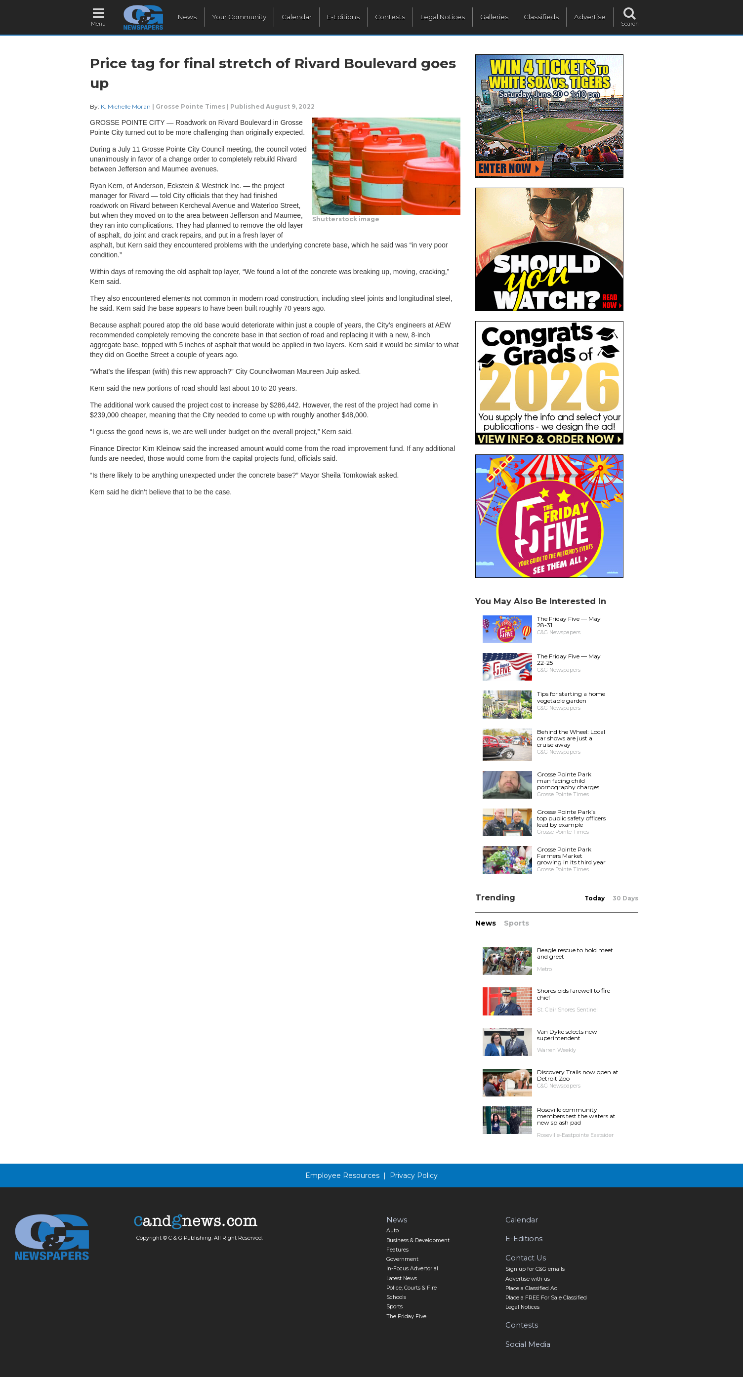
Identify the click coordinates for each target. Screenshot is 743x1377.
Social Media (527, 1344)
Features (397, 1250)
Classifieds (541, 17)
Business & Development (418, 1240)
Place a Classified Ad (531, 1288)
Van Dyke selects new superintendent (567, 1035)
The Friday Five (406, 1316)
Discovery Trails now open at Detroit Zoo (578, 1075)
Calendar (297, 17)
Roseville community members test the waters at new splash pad (576, 1116)
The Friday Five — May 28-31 (569, 622)
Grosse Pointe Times (190, 106)
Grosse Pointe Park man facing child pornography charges (568, 780)
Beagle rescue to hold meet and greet (575, 953)
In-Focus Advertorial (412, 1268)
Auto (392, 1230)
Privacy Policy (414, 1175)
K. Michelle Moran (126, 106)
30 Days (625, 898)
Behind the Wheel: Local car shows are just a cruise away (571, 738)
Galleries (494, 17)
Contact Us (525, 1258)
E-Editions (343, 17)
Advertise (590, 17)
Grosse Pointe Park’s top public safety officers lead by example (571, 818)
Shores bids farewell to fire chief (573, 994)
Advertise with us (527, 1279)
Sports (516, 923)
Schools (396, 1297)
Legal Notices (442, 17)
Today (594, 898)
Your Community (239, 17)
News (187, 17)
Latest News (401, 1278)
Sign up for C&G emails (535, 1269)
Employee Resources (342, 1175)
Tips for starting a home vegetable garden (571, 697)
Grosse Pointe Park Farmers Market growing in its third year (571, 856)
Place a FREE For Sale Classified (546, 1298)
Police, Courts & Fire (411, 1288)
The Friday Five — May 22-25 (569, 659)
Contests (390, 17)
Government (402, 1259)
